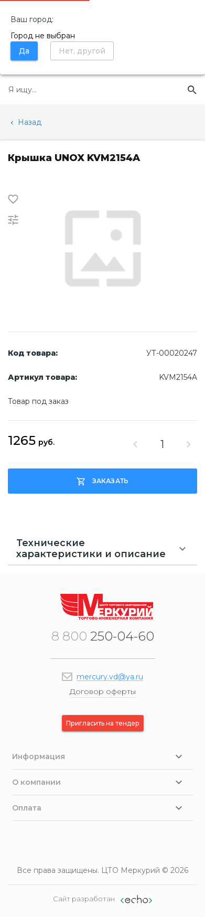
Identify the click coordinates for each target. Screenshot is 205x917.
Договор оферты (103, 691)
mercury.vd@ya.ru (110, 676)
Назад (24, 122)
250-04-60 (102, 636)
